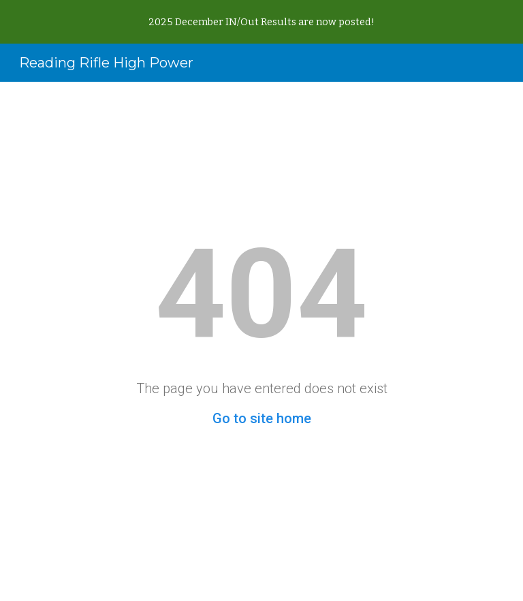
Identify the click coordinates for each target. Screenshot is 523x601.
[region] (261, 22)
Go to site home (261, 418)
